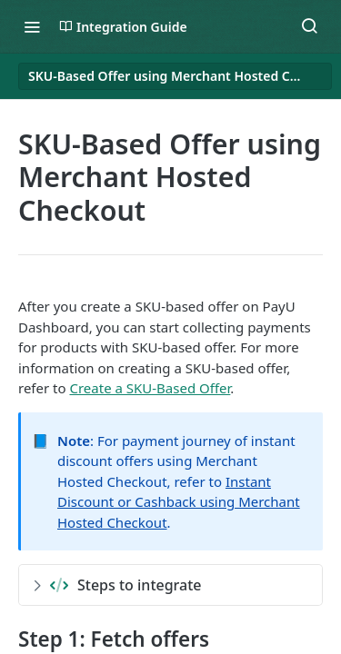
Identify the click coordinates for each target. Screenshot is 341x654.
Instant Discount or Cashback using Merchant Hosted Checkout (178, 501)
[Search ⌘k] (309, 26)
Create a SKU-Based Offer (149, 388)
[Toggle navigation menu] (31, 26)
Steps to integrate (117, 585)
